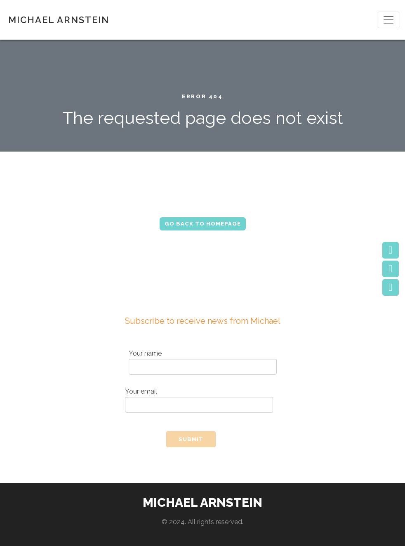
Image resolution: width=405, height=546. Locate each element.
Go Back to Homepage (203, 224)
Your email (199, 400)
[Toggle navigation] (388, 20)
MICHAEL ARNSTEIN (58, 19)
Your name (203, 362)
